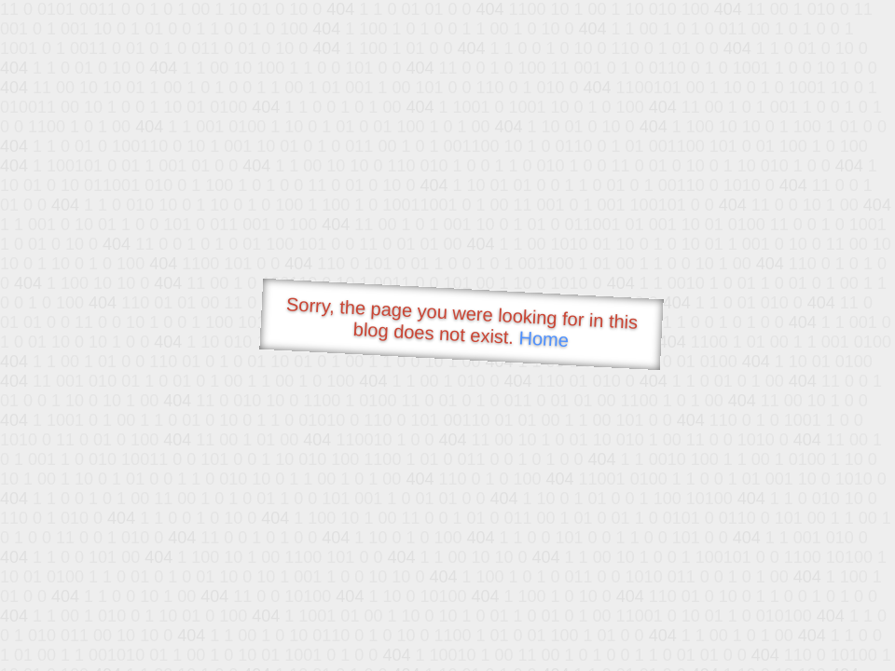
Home (543, 338)
